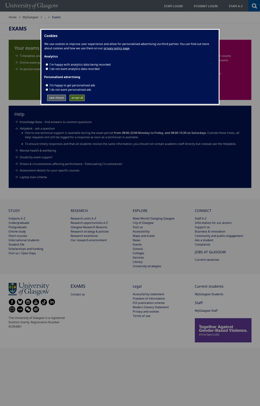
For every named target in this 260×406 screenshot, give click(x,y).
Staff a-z (236, 6)
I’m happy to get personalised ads (72, 85)
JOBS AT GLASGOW (210, 252)
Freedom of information (149, 298)
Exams (18, 28)
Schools (138, 249)
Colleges (138, 253)
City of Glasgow (143, 223)
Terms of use (141, 316)
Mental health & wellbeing (38, 150)
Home (13, 17)
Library (138, 262)
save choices (56, 97)
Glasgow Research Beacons (89, 227)
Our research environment (89, 240)
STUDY (14, 210)
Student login (206, 6)
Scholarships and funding (25, 249)
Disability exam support (36, 157)
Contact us (78, 294)
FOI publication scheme (149, 303)
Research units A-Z (83, 218)
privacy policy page (116, 48)
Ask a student (204, 240)
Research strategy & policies (90, 231)
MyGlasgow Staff (206, 311)
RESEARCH (79, 210)
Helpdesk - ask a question (37, 128)
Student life (16, 244)
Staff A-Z (201, 218)
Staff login (173, 6)
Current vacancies (207, 260)
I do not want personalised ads (70, 90)
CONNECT (203, 210)
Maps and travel (144, 236)
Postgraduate (17, 227)
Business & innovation (210, 231)
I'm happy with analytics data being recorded (79, 64)
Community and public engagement (219, 236)
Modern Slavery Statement (151, 307)
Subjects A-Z (16, 218)
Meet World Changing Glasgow (154, 218)
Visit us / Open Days (22, 253)
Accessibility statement (148, 294)
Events (137, 244)
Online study (17, 231)
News (136, 240)
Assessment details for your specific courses (49, 170)
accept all (77, 97)
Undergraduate (18, 223)
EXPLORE (140, 210)
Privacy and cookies (146, 311)
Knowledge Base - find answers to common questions (56, 122)
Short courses (17, 236)
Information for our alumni (213, 223)
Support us (202, 227)
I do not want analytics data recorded (74, 69)
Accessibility (141, 231)
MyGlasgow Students (58, 17)
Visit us (138, 227)
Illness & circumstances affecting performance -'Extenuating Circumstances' (71, 164)
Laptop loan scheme (33, 177)
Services (138, 257)
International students (23, 240)
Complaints (202, 244)
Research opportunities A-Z (89, 223)
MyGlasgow (30, 17)
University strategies (147, 266)
